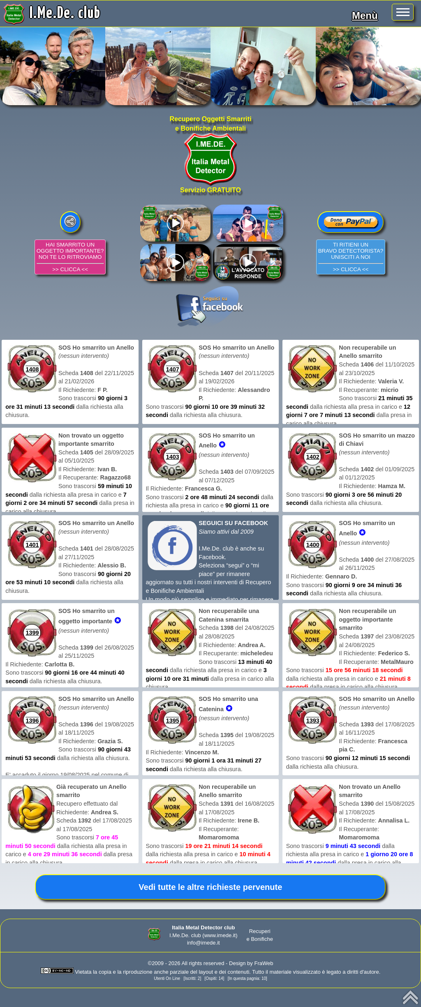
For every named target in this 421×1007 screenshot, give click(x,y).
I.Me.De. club (65, 13)
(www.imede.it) (219, 935)
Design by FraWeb (251, 963)
